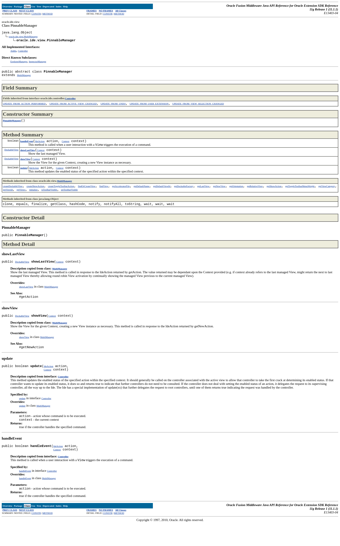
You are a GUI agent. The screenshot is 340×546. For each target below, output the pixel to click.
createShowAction (35, 196)
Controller (23, 52)
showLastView (27, 157)
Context (65, 147)
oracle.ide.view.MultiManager (23, 37)
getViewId (8, 200)
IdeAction (40, 147)
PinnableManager (12, 125)
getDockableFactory (183, 196)
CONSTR (36, 13)
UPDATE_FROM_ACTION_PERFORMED (24, 108)
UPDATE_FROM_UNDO (113, 108)
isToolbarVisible (49, 200)
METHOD (47, 13)
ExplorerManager (18, 63)
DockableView (11, 157)
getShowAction (274, 196)
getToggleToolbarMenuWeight (300, 196)
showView (25, 167)
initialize (33, 200)
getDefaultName (141, 196)
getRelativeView (255, 196)
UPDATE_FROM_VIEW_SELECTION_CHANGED (198, 108)
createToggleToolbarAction (61, 196)
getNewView (219, 196)
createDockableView (13, 196)
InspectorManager (37, 63)
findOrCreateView (86, 196)
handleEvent (26, 147)
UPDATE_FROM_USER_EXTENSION (149, 108)
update (23, 177)
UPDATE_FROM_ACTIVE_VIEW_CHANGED (73, 108)
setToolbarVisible (69, 200)
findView (103, 196)
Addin (13, 52)
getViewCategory (326, 196)
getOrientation (236, 196)
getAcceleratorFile (121, 196)
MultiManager (24, 78)
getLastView (203, 196)
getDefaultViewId (161, 196)
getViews (20, 200)
